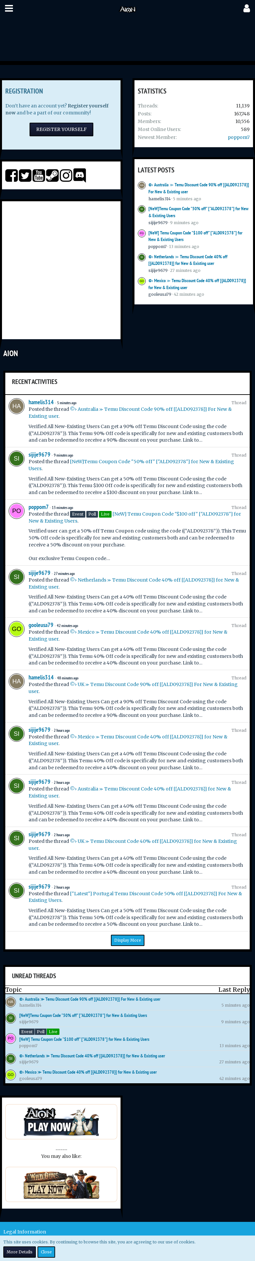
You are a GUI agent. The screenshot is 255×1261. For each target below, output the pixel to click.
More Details (20, 1251)
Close (46, 1251)
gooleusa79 (159, 294)
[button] (9, 8)
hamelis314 (159, 198)
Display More (127, 940)
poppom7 (239, 137)
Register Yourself (61, 129)
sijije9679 (158, 222)
